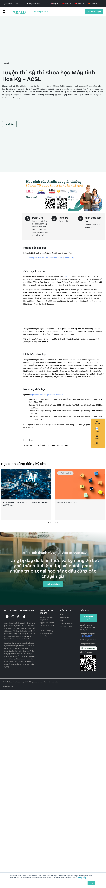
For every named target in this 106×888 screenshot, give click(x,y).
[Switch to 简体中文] (66, 3)
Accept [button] (91, 883)
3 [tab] (53, 523)
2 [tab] (51, 523)
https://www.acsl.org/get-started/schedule (46, 395)
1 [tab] (49, 523)
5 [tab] (57, 523)
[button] (8, 12)
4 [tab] (55, 523)
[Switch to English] (54, 3)
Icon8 (11, 687)
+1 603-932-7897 (86, 636)
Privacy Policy (82, 878)
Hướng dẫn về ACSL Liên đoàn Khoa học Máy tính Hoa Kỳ (51, 258)
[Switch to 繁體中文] (79, 3)
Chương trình (41, 12)
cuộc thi (67, 276)
